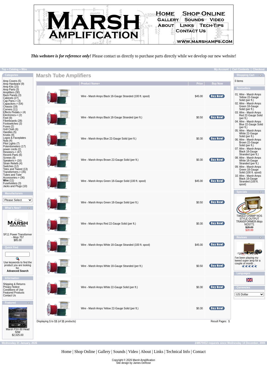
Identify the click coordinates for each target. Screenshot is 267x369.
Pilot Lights (9, 143)
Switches (8, 166)
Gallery (104, 351)
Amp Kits (8, 86)
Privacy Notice (11, 287)
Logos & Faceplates (14, 137)
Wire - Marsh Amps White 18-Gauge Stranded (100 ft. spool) (115, 244)
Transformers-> (12, 172)
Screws (7, 157)
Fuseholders (10, 183)
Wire (24, 69)
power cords (10, 149)
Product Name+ (90, 83)
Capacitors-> (10, 103)
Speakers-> (9, 160)
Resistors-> (9, 152)
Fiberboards (10, 120)
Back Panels (10, 95)
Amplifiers (8, 92)
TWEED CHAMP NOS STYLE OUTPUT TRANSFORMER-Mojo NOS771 (249, 220)
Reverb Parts (10, 154)
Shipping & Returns (14, 284)
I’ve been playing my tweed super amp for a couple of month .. (248, 260)
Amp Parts (9, 89)
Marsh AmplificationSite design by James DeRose (135, 361)
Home (66, 351)
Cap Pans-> (10, 100)
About (146, 351)
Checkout (259, 69)
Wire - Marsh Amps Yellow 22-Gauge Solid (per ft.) (109, 308)
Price (199, 83)
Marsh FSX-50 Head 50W (17, 331)
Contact (199, 351)
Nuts (6, 140)
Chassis (7, 106)
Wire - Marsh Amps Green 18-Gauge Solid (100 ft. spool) (113, 181)
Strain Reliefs (10, 163)
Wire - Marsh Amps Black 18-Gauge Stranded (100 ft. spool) (115, 96)
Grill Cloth (8, 129)
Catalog (14, 69)
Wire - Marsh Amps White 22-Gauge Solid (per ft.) (109, 287)
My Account (221, 69)
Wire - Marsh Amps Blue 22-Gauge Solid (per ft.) (108, 138)
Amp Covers (10, 81)
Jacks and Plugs (12, 186)
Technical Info (178, 351)
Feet (5, 118)
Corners (7, 109)
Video (133, 351)
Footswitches (10, 123)
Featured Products (13, 292)
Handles (8, 132)
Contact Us (9, 295)
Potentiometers (11, 146)
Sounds (119, 351)
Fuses (6, 126)
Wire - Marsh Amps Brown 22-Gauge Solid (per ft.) (109, 159)
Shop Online (84, 351)
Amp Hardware (11, 83)
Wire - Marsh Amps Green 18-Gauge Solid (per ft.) (109, 202)
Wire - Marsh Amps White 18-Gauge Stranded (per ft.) (112, 266)
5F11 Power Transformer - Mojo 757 (17, 236)
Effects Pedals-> (12, 112)
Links (158, 351)
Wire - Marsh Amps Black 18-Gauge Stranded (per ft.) (111, 117)
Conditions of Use (13, 289)
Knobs (6, 135)
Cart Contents (240, 69)
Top (4, 69)
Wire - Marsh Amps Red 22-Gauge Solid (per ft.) (108, 223)
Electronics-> (10, 115)
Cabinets (8, 98)
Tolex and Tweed (12, 169)
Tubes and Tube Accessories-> (12, 176)
